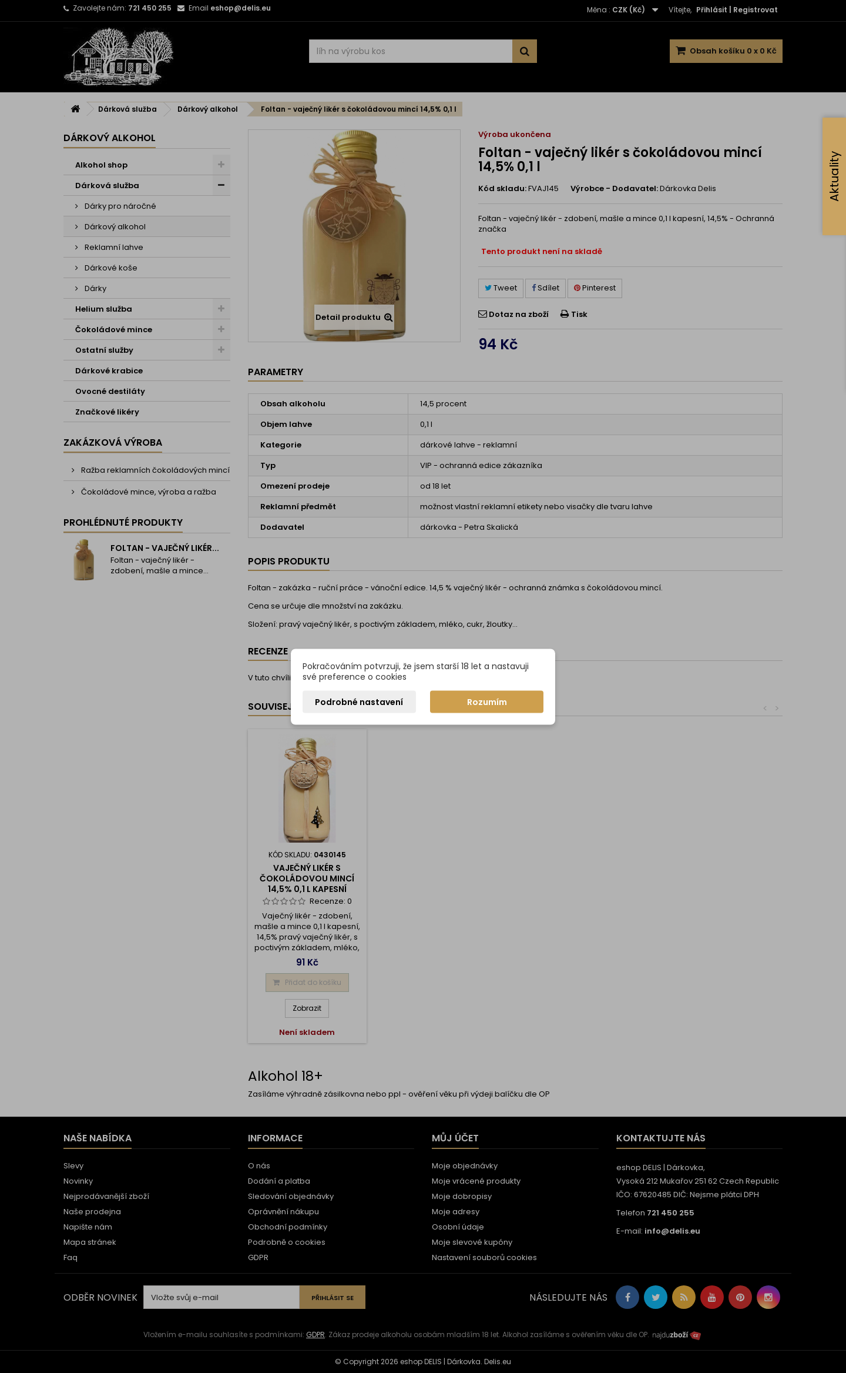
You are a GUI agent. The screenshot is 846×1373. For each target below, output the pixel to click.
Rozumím (487, 701)
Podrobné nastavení (359, 701)
